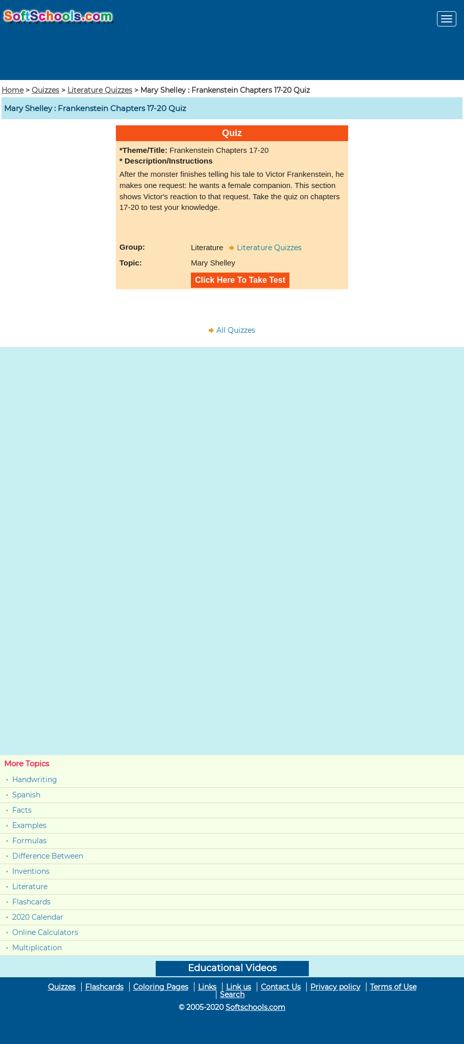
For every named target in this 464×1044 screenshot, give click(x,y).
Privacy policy (335, 987)
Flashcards (31, 901)
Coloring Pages (160, 987)
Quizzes (45, 90)
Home (12, 90)
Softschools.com (255, 1007)
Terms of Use (393, 987)
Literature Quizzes (99, 90)
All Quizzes (235, 330)
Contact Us (281, 987)
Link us (238, 987)
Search (232, 994)
